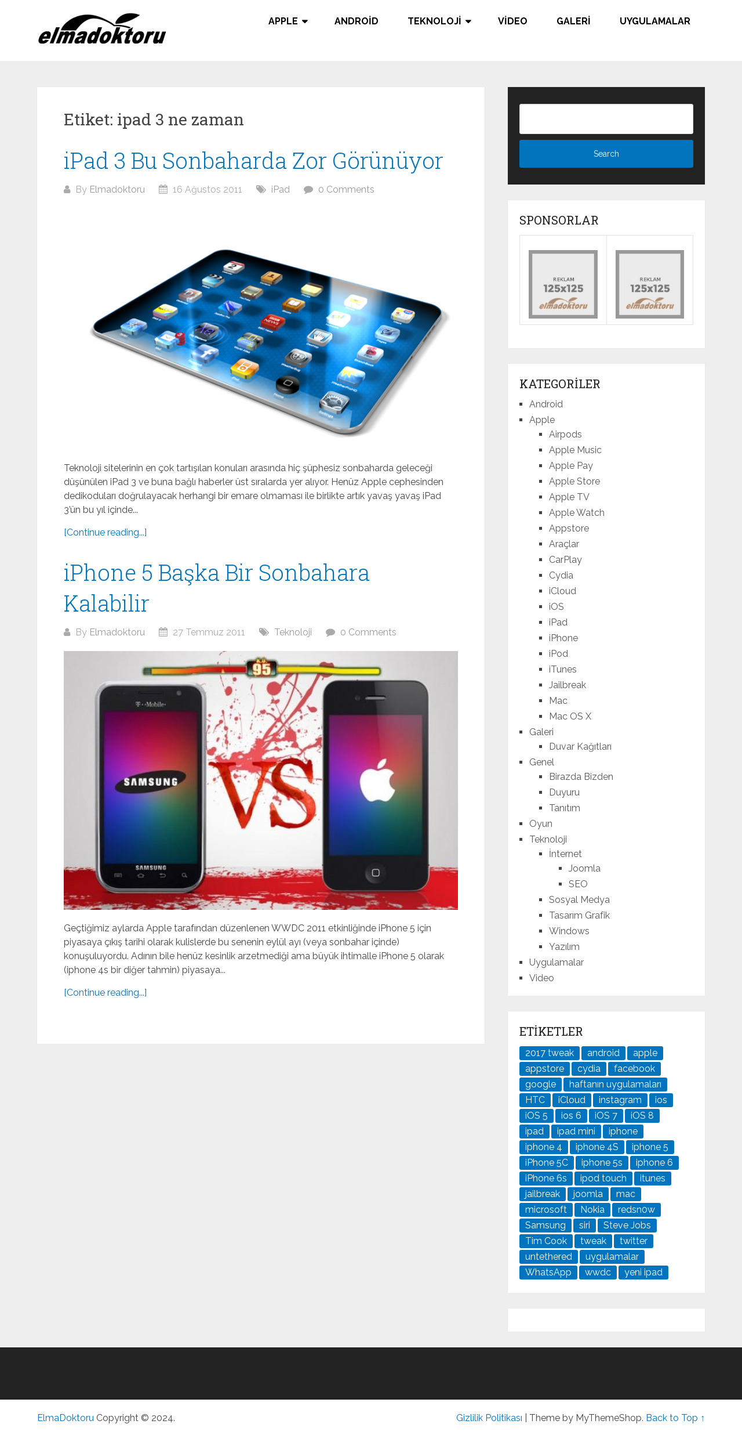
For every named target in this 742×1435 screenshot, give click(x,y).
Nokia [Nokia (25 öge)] (592, 1209)
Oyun (540, 823)
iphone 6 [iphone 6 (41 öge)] (654, 1162)
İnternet (565, 853)
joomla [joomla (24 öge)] (588, 1193)
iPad (280, 189)
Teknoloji (434, 21)
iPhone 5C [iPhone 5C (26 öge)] (546, 1162)
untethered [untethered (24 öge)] (548, 1256)
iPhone (563, 638)
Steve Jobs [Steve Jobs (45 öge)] (627, 1225)
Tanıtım (564, 808)
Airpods (565, 434)
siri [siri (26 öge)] (584, 1225)
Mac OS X (570, 716)
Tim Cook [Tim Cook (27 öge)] (546, 1240)
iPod (558, 653)
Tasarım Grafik (579, 915)
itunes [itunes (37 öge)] (652, 1178)
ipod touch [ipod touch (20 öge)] (603, 1178)
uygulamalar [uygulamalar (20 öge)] (612, 1256)
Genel (541, 762)
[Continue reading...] (105, 532)
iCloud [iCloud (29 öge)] (571, 1099)
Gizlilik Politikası (489, 1417)
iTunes (563, 669)
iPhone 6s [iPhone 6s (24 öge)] (546, 1178)
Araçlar (564, 544)
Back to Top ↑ (675, 1417)
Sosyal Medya (579, 899)
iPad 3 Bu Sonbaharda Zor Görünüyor (253, 160)
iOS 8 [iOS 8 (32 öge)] (642, 1115)
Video (513, 21)
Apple (283, 21)
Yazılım (564, 946)
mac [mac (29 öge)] (625, 1193)
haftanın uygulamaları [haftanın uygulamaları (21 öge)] (615, 1084)
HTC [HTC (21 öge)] (535, 1099)
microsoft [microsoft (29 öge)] (546, 1209)
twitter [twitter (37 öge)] (634, 1240)
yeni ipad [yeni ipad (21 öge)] (643, 1272)
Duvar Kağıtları (580, 746)
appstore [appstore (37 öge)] (544, 1068)
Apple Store (574, 481)
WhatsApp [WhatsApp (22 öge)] (548, 1272)
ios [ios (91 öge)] (661, 1099)
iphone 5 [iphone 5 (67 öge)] (650, 1146)
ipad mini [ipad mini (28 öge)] (576, 1131)
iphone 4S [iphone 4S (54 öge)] (597, 1146)
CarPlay (565, 559)
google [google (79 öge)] (540, 1084)
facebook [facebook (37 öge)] (634, 1068)
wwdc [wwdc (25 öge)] (598, 1272)
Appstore (569, 528)
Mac (558, 700)
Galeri (573, 21)
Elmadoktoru (117, 189)
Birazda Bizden (581, 776)
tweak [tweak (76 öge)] (593, 1240)
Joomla (585, 868)
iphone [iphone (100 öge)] (623, 1131)
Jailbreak (567, 685)
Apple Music (575, 450)
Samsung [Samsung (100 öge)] (545, 1225)
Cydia (561, 575)
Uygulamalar (655, 21)
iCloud (562, 591)
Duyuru (564, 792)
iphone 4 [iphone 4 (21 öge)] (543, 1146)
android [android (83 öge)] (603, 1052)
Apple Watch (577, 512)
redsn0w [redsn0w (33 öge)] (636, 1209)
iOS (556, 606)
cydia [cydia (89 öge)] (589, 1068)
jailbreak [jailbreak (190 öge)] (542, 1193)
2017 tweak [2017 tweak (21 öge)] (549, 1052)
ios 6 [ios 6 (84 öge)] (571, 1115)
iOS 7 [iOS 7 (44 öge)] (606, 1115)
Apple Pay (571, 465)
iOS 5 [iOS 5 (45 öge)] (536, 1115)
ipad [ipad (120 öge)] (534, 1131)
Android (356, 21)
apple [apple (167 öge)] (645, 1052)
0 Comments (346, 189)
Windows (569, 931)
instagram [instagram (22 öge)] (620, 1099)
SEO (578, 884)
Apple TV (569, 497)
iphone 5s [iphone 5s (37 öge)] (602, 1162)
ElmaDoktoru (65, 1417)
